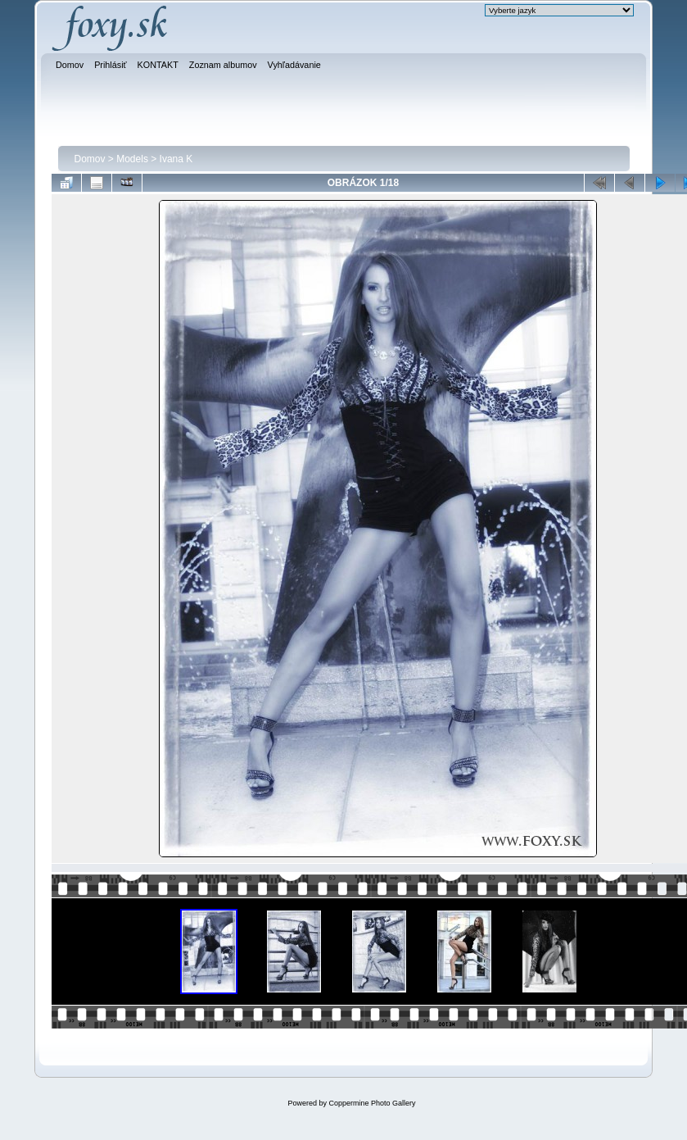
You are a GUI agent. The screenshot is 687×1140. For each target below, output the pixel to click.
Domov (90, 159)
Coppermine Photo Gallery (371, 1103)
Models (132, 159)
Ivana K (176, 159)
